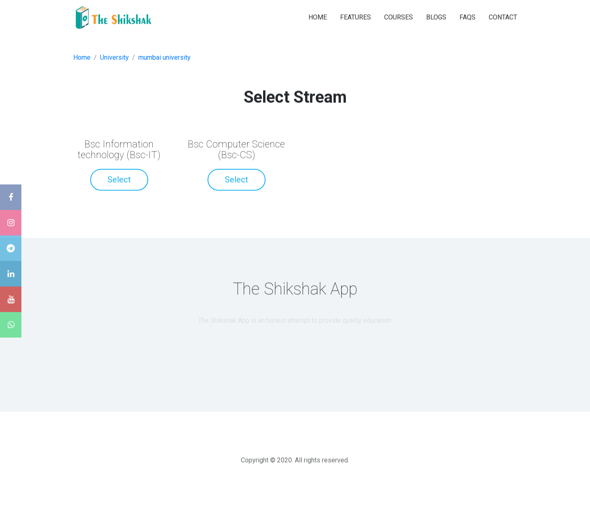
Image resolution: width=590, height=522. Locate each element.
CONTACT (503, 17)
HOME (317, 17)
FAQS (467, 17)
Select (119, 180)
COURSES (398, 17)
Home (82, 57)
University (114, 57)
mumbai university (164, 57)
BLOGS (436, 17)
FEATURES (355, 17)
